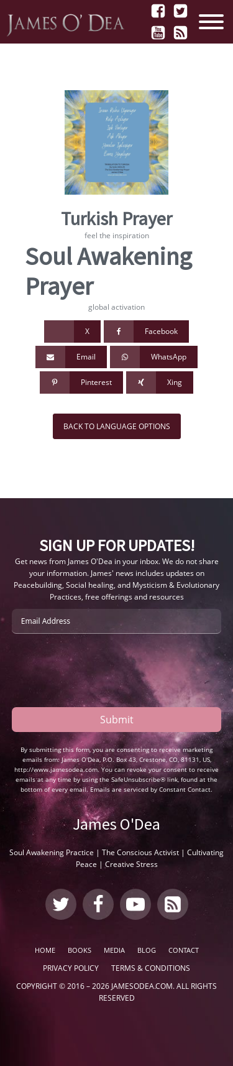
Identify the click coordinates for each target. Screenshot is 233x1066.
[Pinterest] (81, 382)
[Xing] (159, 382)
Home (45, 950)
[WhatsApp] (154, 357)
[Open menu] (214, 21)
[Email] (71, 357)
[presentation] (106, 670)
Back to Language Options (116, 426)
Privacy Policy (71, 968)
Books (79, 950)
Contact (183, 950)
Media (114, 950)
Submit (117, 719)
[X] (72, 331)
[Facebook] (146, 331)
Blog (146, 950)
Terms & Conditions (150, 968)
